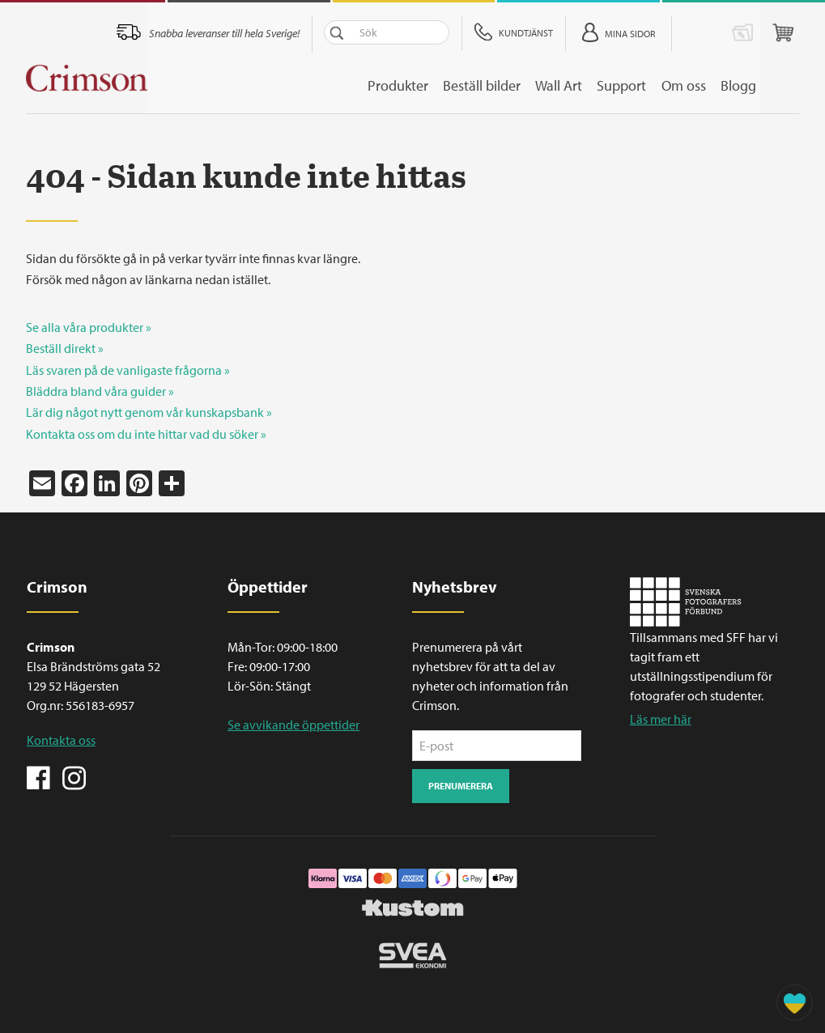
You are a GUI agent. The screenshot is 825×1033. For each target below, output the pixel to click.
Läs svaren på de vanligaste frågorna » (128, 370)
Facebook (39, 776)
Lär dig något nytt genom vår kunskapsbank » (149, 412)
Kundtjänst (569, 33)
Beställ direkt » (65, 348)
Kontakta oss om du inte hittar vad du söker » (146, 434)
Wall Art (590, 85)
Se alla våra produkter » (88, 327)
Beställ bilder (509, 85)
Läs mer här (660, 719)
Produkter (421, 85)
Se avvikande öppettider (293, 724)
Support (657, 85)
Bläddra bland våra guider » (100, 391)
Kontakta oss (61, 740)
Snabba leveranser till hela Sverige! (267, 33)
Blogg (781, 85)
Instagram (74, 776)
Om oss (722, 85)
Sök (380, 32)
